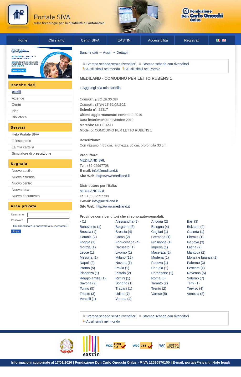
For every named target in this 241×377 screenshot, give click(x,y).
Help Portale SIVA (25, 134)
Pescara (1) (196, 268)
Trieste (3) (87, 294)
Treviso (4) (195, 288)
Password (17, 220)
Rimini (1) (123, 278)
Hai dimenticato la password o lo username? (40, 226)
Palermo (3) (196, 263)
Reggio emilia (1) (93, 278)
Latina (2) (194, 247)
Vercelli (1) (88, 299)
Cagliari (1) (159, 232)
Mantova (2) (196, 252)
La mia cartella (23, 147)
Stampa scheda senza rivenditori (111, 64)
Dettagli (122, 52)
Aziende (18, 98)
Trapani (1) (124, 288)
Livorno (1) (124, 252)
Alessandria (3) (127, 221)
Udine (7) (123, 294)
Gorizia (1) (88, 247)
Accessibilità (158, 40)
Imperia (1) (159, 247)
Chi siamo (56, 40)
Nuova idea (20, 190)
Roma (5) (158, 278)
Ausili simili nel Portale (143, 69)
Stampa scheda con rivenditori (166, 64)
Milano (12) (124, 257)
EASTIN (124, 40)
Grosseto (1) (125, 247)
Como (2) (123, 237)
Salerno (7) (195, 278)
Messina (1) (89, 257)
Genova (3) (195, 242)
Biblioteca (19, 117)
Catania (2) (88, 237)
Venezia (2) (196, 294)
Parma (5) (87, 268)
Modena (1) (160, 257)
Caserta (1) (195, 232)
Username (17, 214)
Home (22, 40)
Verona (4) (124, 299)
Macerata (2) (161, 252)
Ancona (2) (159, 221)
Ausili (16, 92)
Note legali (221, 362)
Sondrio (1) (124, 283)
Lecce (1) (87, 252)
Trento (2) (158, 288)
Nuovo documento (26, 196)
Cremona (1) (161, 237)
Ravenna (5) (196, 273)
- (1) (83, 221)
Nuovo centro (22, 183)
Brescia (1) (88, 232)
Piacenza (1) (89, 273)
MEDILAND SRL (92, 160)
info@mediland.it (105, 171)
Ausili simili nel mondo (103, 69)
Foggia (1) (88, 242)
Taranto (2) (159, 283)
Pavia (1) (122, 268)
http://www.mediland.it (113, 176)
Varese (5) (159, 294)
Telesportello (21, 141)
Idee (15, 111)
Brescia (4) (124, 232)
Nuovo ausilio (22, 171)
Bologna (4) (160, 227)
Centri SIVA (90, 40)
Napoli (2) (87, 263)
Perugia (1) (159, 268)
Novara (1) (124, 263)
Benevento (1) (90, 227)
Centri (16, 104)
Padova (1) (159, 263)
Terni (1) (193, 283)
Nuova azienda (23, 177)
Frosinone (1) (161, 242)
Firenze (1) (195, 237)
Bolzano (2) (196, 227)
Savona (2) (88, 283)
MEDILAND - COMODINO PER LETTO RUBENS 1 (126, 78)
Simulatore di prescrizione (31, 153)
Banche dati (89, 52)
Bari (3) (192, 221)
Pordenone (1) (162, 273)
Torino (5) (87, 288)
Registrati (192, 40)
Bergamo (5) (125, 227)
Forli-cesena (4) (128, 242)
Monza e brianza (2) (202, 257)
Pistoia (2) (123, 273)
